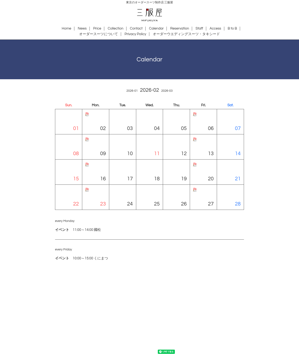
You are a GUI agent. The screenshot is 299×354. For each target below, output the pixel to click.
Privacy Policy (135, 34)
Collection (115, 28)
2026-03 (167, 90)
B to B (232, 28)
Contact (136, 28)
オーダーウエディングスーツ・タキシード (186, 34)
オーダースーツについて (98, 34)
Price (97, 28)
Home (66, 28)
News (82, 28)
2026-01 (132, 90)
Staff (199, 28)
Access (215, 28)
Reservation (179, 28)
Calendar (156, 28)
